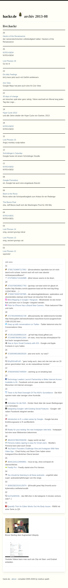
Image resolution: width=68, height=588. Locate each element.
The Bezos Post (9, 202)
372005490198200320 (17, 354)
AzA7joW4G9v (14, 496)
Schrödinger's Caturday (12, 153)
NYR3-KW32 (8, 167)
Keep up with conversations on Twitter (23, 324)
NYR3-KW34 (8, 53)
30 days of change (10, 96)
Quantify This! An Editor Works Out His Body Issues (29, 506)
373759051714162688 (17, 278)
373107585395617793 (17, 286)
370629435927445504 (17, 372)
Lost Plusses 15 (9, 140)
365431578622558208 (17, 440)
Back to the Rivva (10, 194)
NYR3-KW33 (8, 126)
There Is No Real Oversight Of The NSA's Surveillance (30, 393)
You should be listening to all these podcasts (26, 475)
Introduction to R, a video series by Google (25, 419)
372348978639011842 (17, 338)
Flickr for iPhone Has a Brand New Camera (25, 305)
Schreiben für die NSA (17, 403)
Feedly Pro (12, 467)
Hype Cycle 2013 (10, 113)
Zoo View (7, 83)
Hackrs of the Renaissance (14, 36)
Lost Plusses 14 (9, 229)
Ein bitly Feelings (10, 74)
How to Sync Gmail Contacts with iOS (23, 343)
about (14, 579)
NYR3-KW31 (8, 216)
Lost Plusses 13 (9, 238)
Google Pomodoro (10, 180)
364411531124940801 (17, 462)
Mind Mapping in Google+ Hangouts (23, 300)
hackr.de (10, 16)
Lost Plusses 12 (9, 251)
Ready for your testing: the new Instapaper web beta (29, 430)
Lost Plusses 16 (9, 61)
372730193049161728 (17, 316)
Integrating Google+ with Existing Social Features (28, 409)
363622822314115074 (17, 486)
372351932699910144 (17, 335)
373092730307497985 (17, 294)
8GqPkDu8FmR (14, 361)
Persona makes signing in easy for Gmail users (27, 443)
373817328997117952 (17, 270)
